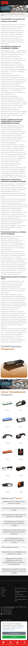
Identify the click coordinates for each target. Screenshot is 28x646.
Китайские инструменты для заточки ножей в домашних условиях (14, 532)
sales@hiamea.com (7, 610)
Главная (3, 14)
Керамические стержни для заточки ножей (14, 502)
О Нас (17, 643)
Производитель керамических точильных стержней (14, 516)
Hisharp (20, 317)
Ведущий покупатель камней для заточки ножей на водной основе (14, 571)
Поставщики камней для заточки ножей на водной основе (14, 523)
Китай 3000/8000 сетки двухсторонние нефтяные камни (14, 540)
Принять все (14, 637)
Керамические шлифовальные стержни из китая (14, 553)
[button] (24, 364)
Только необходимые (14, 633)
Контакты (24, 643)
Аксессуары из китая (10, 547)
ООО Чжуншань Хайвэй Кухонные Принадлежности (11, 109)
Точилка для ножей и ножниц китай (14, 509)
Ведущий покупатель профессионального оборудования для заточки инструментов (14, 561)
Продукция (10, 643)
